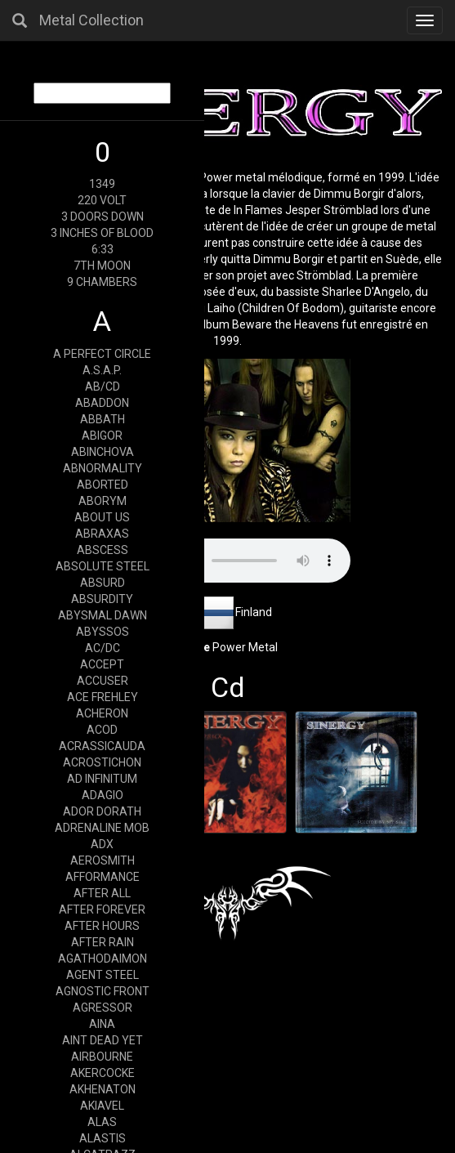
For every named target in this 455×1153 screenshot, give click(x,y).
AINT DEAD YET (102, 1040)
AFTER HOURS (102, 925)
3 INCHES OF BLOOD (102, 232)
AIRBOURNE (102, 1056)
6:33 (102, 249)
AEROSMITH (102, 860)
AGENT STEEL (102, 974)
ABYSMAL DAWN (102, 615)
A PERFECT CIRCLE (102, 353)
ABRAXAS (102, 533)
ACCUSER (102, 680)
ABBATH (102, 419)
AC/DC (102, 648)
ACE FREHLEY (102, 697)
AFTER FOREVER (102, 909)
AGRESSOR (102, 1007)
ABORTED (102, 484)
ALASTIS (102, 1138)
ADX (102, 844)
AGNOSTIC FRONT (102, 991)
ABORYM (102, 500)
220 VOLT (102, 200)
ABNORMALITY (102, 468)
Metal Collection (91, 20)
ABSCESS (102, 549)
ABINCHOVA (102, 451)
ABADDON (102, 402)
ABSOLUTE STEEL (102, 566)
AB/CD (102, 386)
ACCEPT (102, 664)
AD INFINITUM (102, 778)
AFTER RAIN (102, 942)
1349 (102, 183)
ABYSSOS (102, 631)
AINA (102, 1023)
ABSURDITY (102, 599)
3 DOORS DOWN (102, 216)
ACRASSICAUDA (102, 746)
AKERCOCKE (102, 1072)
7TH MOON (102, 265)
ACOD (102, 729)
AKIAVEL (102, 1105)
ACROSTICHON (102, 762)
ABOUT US (102, 517)
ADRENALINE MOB (102, 827)
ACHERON (102, 713)
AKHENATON (102, 1089)
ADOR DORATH (102, 811)
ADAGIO (102, 795)
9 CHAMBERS (102, 281)
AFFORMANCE (102, 876)
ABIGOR (102, 435)
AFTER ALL (102, 893)
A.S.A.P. (102, 370)
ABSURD (102, 582)
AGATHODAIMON (102, 958)
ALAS (102, 1121)
